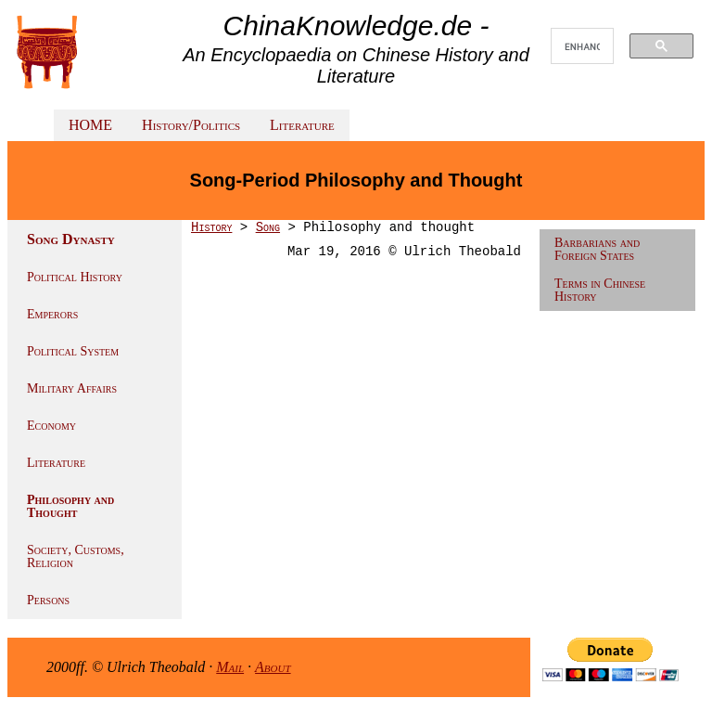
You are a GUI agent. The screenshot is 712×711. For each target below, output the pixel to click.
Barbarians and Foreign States (597, 249)
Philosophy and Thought (70, 506)
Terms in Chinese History (599, 290)
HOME (90, 125)
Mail (230, 667)
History (211, 227)
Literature (302, 125)
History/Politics (191, 125)
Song (268, 227)
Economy (51, 426)
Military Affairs (72, 388)
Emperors (52, 314)
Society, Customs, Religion (75, 556)
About (273, 667)
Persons (48, 600)
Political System (73, 351)
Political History (74, 277)
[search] (582, 46)
